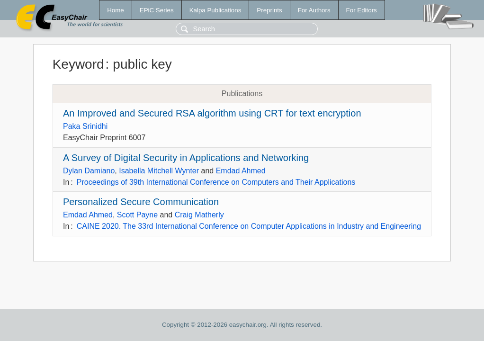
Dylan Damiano (89, 171)
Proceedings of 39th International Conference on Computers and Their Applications (216, 182)
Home (115, 10)
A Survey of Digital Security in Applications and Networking (186, 158)
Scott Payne (137, 215)
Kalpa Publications (215, 10)
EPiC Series (157, 10)
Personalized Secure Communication (141, 202)
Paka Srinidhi (85, 126)
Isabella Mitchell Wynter (159, 171)
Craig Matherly (199, 215)
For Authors (314, 10)
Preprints (269, 10)
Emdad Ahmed (241, 171)
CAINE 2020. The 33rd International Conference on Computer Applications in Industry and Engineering (249, 226)
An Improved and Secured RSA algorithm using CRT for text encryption (212, 113)
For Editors (361, 10)
